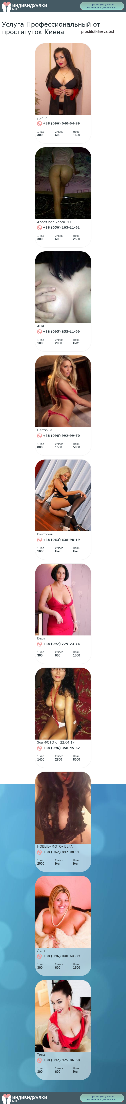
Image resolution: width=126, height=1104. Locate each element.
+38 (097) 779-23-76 (58, 644)
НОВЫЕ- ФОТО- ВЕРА (55, 846)
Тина (41, 1054)
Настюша (44, 430)
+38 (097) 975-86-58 (58, 1060)
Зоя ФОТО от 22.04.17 (55, 742)
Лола (41, 950)
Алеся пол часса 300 (54, 222)
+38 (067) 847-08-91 (58, 852)
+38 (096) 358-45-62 (58, 748)
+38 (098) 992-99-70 (58, 436)
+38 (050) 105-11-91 (58, 227)
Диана (42, 117)
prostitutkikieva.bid (97, 31)
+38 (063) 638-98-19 (58, 540)
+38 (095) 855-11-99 (58, 331)
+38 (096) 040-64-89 (58, 123)
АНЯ (40, 326)
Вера (41, 638)
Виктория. (45, 534)
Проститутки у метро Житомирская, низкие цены (102, 6)
